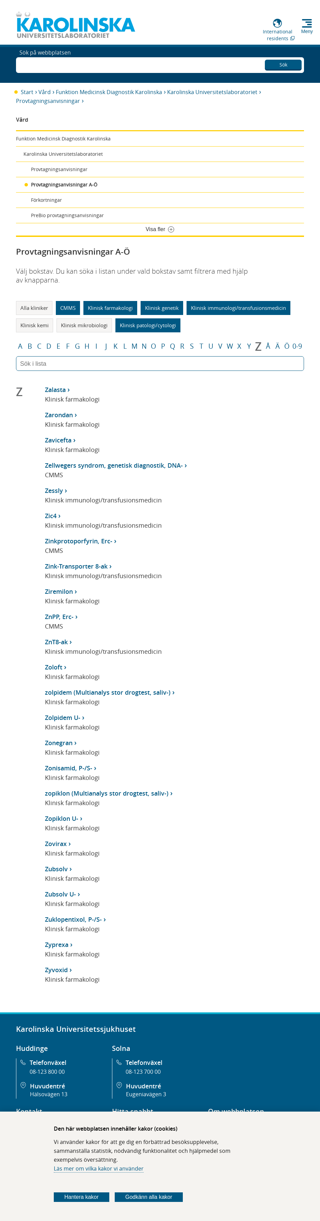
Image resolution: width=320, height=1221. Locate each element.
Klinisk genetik (162, 307)
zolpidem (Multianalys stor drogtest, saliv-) (108, 692)
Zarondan (59, 415)
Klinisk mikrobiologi (84, 325)
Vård (44, 92)
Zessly (54, 490)
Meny (307, 31)
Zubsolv (56, 869)
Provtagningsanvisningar (48, 101)
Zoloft (53, 667)
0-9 (297, 346)
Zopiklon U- (61, 818)
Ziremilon (59, 591)
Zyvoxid (56, 970)
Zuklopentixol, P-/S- (73, 919)
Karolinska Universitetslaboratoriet (212, 92)
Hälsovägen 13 (48, 1094)
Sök (283, 63)
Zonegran (59, 743)
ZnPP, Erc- (59, 617)
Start (27, 92)
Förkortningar (46, 200)
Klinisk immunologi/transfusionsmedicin (238, 307)
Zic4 (51, 516)
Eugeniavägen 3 (146, 1094)
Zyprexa (56, 944)
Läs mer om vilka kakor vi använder (99, 1168)
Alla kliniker (34, 307)
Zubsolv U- (60, 894)
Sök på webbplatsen (45, 64)
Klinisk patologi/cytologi (148, 325)
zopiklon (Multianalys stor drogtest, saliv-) (107, 793)
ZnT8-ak (56, 642)
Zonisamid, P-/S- (68, 768)
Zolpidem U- (62, 717)
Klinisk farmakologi (110, 307)
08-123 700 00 (143, 1071)
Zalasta (55, 390)
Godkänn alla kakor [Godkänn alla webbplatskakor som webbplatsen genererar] (148, 1197)
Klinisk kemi (34, 325)
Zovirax (56, 844)
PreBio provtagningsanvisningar (67, 215)
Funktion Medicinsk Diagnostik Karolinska (109, 92)
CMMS (68, 307)
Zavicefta (58, 440)
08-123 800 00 (47, 1071)
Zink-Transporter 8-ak (76, 566)
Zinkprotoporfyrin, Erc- (78, 541)
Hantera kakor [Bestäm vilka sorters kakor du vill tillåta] (81, 1197)
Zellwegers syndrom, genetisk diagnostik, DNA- (114, 465)
